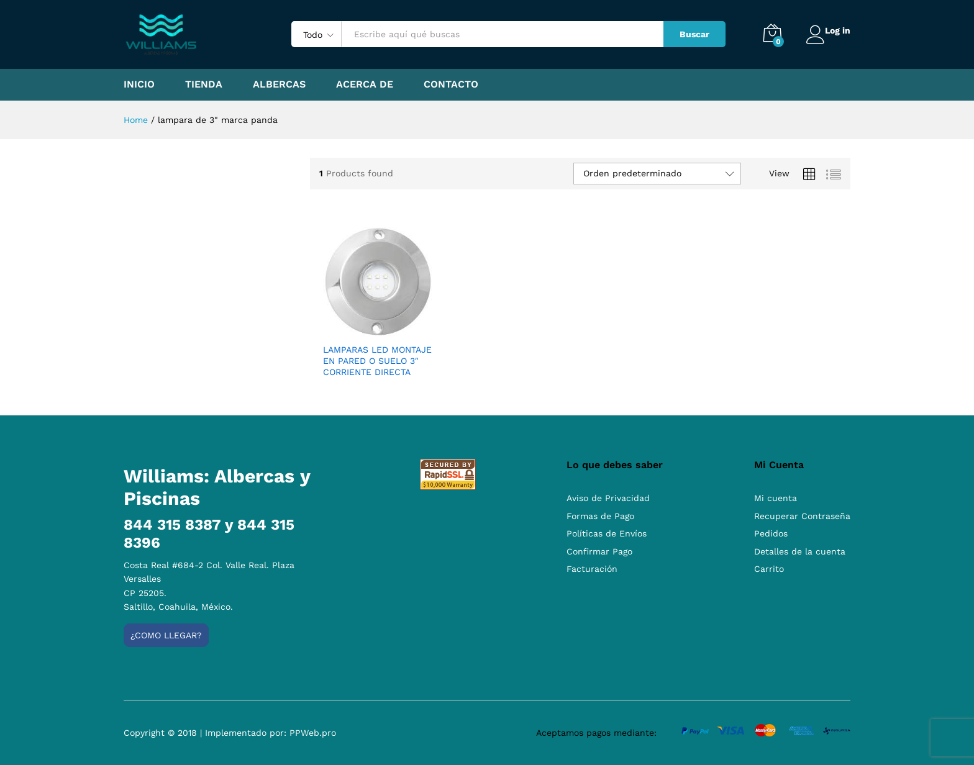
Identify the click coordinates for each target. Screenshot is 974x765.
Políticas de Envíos (607, 533)
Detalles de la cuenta (799, 551)
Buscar (687, 34)
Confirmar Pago (599, 551)
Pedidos (771, 533)
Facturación (592, 569)
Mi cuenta (775, 498)
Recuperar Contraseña (802, 516)
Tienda (203, 84)
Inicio (139, 84)
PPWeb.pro (312, 733)
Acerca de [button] (364, 84)
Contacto (451, 84)
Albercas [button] (279, 84)
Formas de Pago (600, 516)
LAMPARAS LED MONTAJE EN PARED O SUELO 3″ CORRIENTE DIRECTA (377, 361)
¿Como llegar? (166, 635)
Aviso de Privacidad (608, 498)
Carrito (769, 569)
